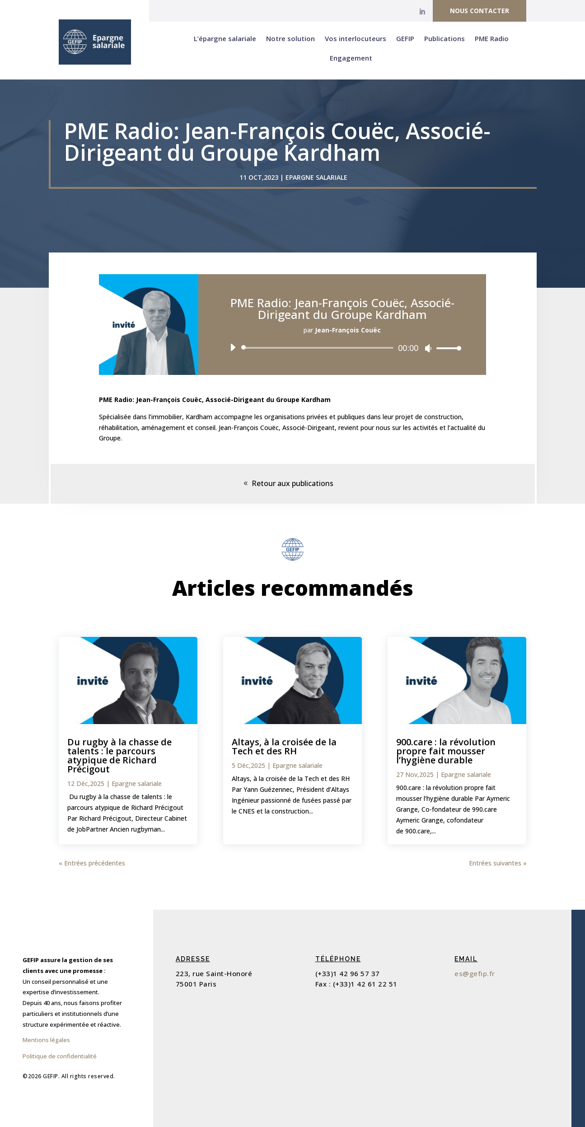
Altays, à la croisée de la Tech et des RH (284, 746)
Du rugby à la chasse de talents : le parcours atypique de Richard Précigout (119, 755)
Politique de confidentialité (60, 1056)
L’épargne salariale (225, 38)
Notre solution (290, 38)
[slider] (319, 348)
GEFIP (405, 38)
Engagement (351, 57)
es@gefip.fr (474, 973)
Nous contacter (479, 10)
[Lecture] (232, 347)
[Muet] (428, 348)
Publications (444, 38)
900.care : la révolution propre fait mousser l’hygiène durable (446, 751)
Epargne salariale (316, 177)
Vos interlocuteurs (355, 38)
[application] (342, 347)
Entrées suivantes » (498, 863)
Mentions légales (46, 1040)
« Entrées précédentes (92, 863)
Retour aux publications (292, 483)
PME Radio (492, 38)
